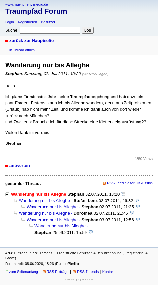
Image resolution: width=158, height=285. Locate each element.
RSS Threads (88, 272)
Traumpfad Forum (36, 11)
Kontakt (108, 272)
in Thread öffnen (22, 50)
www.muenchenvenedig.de (26, 4)
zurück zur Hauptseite (31, 40)
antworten (19, 165)
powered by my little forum (79, 279)
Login (9, 22)
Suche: (12, 30)
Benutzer (48, 22)
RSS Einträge (58, 272)
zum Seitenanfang (23, 272)
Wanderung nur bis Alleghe (44, 200)
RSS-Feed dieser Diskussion (130, 183)
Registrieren (27, 22)
